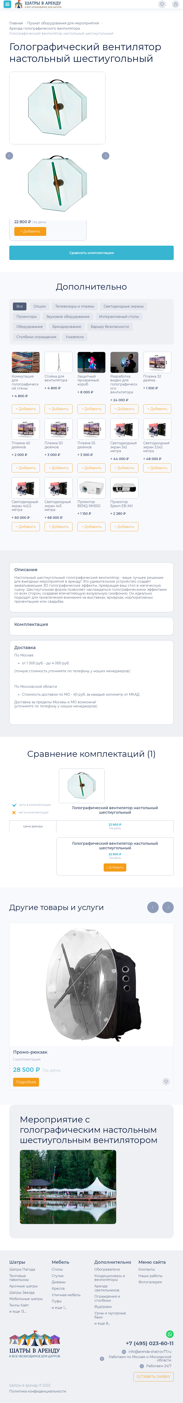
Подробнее (26, 1082)
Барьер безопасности (110, 327)
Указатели (75, 337)
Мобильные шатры (26, 1299)
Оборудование (29, 327)
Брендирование (66, 327)
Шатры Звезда (22, 1293)
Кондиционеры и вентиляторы (109, 1278)
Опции (40, 306)
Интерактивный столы (119, 317)
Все (19, 306)
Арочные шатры (23, 1286)
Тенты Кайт (19, 1305)
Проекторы (26, 317)
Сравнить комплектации (91, 253)
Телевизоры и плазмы (74, 306)
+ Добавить (30, 231)
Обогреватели (107, 1269)
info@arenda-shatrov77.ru (149, 1352)
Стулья (57, 1276)
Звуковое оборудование (68, 317)
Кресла (58, 1288)
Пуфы (57, 1301)
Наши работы (150, 1276)
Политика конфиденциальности (37, 1391)
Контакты (146, 1269)
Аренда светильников (106, 1288)
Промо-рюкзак (30, 1052)
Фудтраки (103, 1307)
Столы (57, 1269)
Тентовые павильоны (19, 1278)
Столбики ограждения (36, 337)
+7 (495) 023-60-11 (150, 1343)
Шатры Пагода (22, 1269)
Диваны (59, 1282)
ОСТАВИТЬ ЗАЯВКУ (154, 1377)
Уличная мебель (66, 1295)
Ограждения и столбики (107, 1298)
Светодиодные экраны (124, 306)
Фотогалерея (150, 1282)
